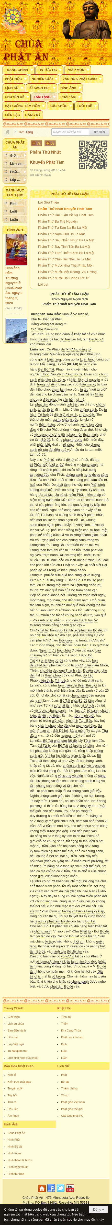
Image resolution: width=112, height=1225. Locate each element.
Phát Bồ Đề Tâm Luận (70, 194)
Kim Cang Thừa (71, 1030)
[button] (19, 69)
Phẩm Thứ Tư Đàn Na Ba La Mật (62, 228)
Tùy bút (12, 1095)
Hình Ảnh (15, 230)
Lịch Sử (63, 1066)
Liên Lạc (13, 1037)
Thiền (64, 1023)
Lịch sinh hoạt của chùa (23, 1057)
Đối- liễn (13, 1109)
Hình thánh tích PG (20, 1160)
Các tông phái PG (72, 1115)
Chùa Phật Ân (16, 1132)
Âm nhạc (13, 1115)
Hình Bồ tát (15, 1146)
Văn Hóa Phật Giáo (18, 1066)
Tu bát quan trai (17, 1050)
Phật (64, 1074)
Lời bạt (43, 284)
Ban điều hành (17, 1030)
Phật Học (64, 1008)
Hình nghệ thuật (18, 1166)
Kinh (64, 1044)
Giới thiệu (14, 1016)
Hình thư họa (16, 1173)
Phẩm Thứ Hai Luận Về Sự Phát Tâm (66, 215)
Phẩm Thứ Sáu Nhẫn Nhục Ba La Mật (66, 240)
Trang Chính (13, 1008)
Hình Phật (14, 1139)
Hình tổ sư (14, 1153)
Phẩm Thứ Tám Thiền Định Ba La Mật (66, 253)
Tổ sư (65, 1095)
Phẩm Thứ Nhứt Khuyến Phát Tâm (65, 209)
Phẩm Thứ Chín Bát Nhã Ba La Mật (64, 259)
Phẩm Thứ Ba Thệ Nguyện (58, 221)
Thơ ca (12, 1102)
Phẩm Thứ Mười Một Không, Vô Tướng (67, 272)
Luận (64, 1057)
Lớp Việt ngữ (16, 1044)
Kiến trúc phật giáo (19, 1081)
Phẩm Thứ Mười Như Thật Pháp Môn (66, 265)
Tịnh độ (66, 1016)
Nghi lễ (12, 1074)
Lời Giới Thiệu (48, 202)
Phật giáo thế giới (72, 1109)
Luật (63, 1050)
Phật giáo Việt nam (73, 1102)
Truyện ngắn (15, 1088)
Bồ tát (65, 1081)
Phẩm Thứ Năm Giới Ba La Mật (61, 234)
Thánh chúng (69, 1088)
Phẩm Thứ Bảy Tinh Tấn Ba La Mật (64, 247)
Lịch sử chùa (16, 1023)
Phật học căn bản (72, 1037)
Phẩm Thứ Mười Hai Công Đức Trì (63, 278)
